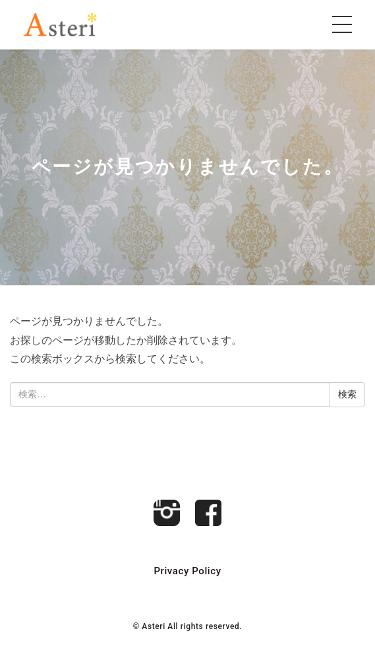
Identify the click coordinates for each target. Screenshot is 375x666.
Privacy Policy (187, 571)
